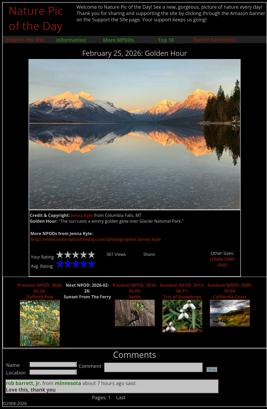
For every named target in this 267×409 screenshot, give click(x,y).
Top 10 (166, 40)
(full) (222, 265)
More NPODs (118, 40)
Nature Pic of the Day (35, 18)
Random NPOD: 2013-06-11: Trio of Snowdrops (182, 291)
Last (121, 397)
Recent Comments (214, 39)
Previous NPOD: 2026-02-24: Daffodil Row (39, 291)
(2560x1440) (222, 259)
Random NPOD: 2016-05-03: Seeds (135, 291)
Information (71, 40)
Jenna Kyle (82, 215)
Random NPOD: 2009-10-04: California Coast (230, 291)
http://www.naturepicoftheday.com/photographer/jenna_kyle (95, 239)
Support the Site (25, 39)
